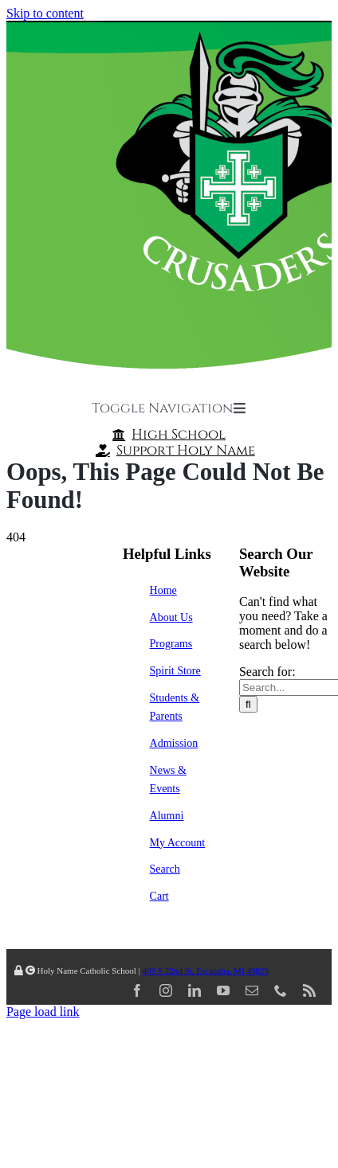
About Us (171, 617)
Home (163, 590)
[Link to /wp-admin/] (18, 970)
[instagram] (165, 990)
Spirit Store (175, 671)
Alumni (167, 816)
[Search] (248, 704)
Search (165, 869)
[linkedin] (194, 990)
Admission (174, 743)
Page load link (43, 1011)
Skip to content (45, 13)
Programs (171, 644)
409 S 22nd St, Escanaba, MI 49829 (206, 970)
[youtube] (223, 990)
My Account (178, 843)
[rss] (309, 990)
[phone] (280, 990)
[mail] (252, 990)
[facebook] (137, 990)
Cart (159, 896)
